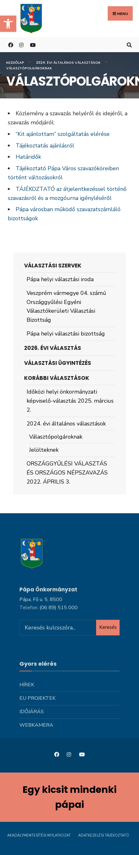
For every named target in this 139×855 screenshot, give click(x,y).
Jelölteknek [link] (44, 450)
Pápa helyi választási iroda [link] (60, 279)
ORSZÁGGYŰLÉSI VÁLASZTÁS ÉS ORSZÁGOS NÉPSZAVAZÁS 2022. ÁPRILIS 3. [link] (67, 472)
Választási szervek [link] (52, 265)
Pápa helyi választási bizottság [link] (66, 333)
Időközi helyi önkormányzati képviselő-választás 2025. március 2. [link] (70, 401)
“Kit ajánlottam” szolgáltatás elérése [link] (63, 134)
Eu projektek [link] (37, 698)
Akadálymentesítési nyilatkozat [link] (39, 835)
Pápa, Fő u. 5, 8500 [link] (40, 599)
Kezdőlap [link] (15, 62)
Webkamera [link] (36, 725)
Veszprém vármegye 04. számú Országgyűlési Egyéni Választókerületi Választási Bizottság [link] (66, 306)
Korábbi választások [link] (56, 378)
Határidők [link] (28, 157)
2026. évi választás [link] (52, 348)
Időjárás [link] (31, 711)
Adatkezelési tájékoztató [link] (103, 835)
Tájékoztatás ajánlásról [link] (45, 145)
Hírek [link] (26, 684)
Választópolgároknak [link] (55, 436)
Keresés (108, 627)
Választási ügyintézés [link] (57, 363)
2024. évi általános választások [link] (68, 62)
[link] (8, 24)
